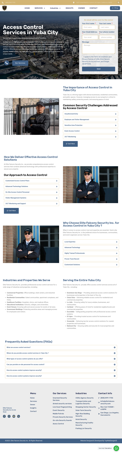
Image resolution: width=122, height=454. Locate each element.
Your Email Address (89, 32)
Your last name (105, 23)
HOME (27, 8)
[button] (118, 2)
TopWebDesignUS (110, 441)
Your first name (88, 23)
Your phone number (107, 32)
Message (85, 42)
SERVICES (40, 8)
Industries (55, 8)
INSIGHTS (69, 8)
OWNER (81, 8)
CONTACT (93, 8)
